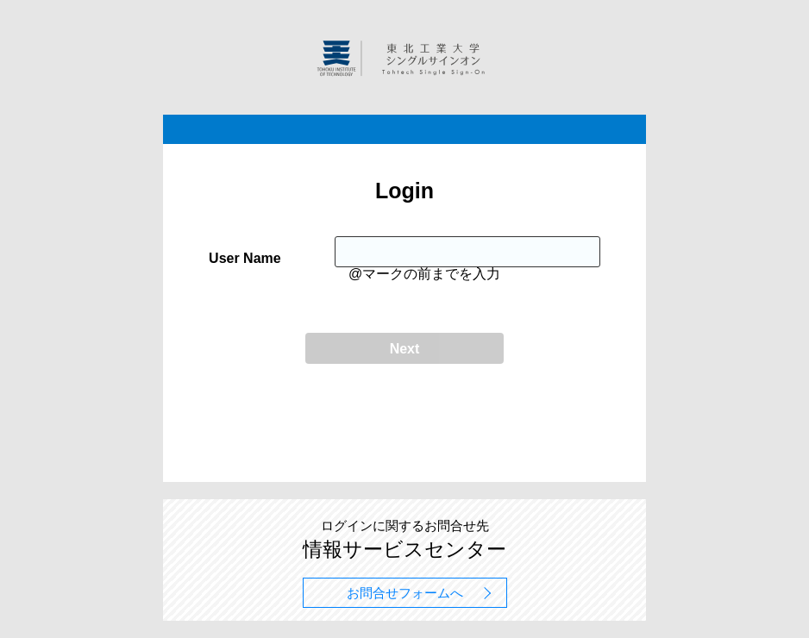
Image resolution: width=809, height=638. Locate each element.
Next (405, 348)
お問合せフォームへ (405, 592)
